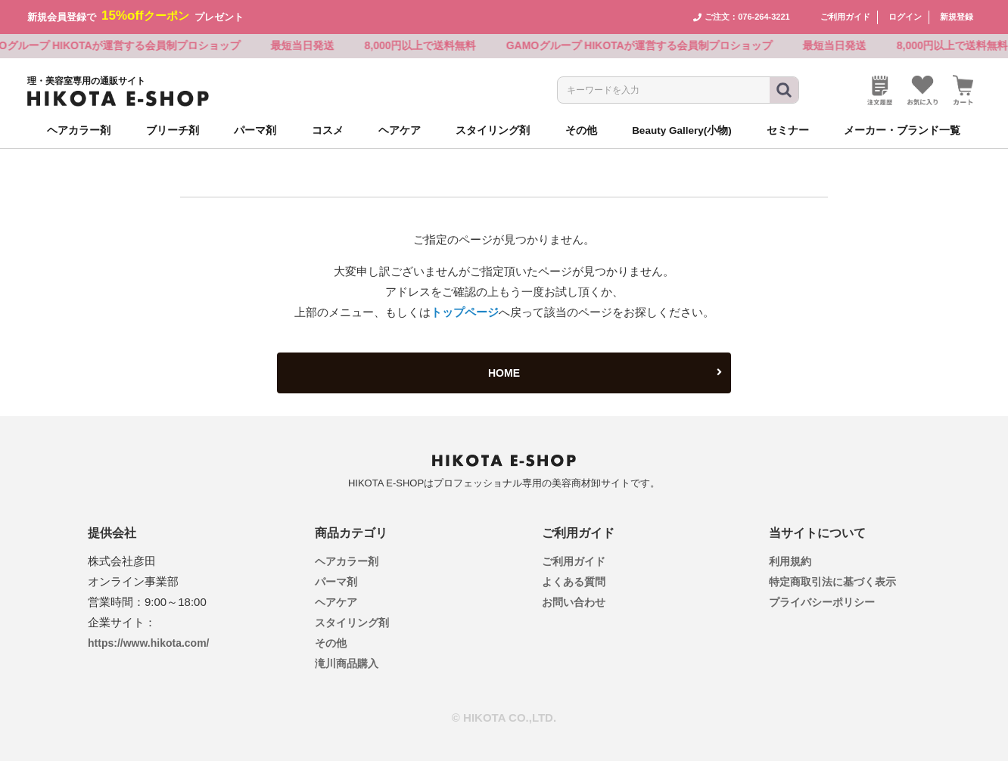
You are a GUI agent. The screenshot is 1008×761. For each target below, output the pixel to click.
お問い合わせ (573, 602)
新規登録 (956, 16)
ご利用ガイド (845, 16)
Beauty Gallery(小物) (682, 130)
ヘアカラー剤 (346, 561)
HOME (605, 373)
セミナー (788, 130)
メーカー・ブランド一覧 (902, 130)
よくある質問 (573, 582)
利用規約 (790, 561)
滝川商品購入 (346, 663)
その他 (331, 643)
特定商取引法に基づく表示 (832, 582)
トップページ (465, 312)
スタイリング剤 (352, 623)
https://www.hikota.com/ (149, 643)
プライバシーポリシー (822, 602)
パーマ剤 (336, 582)
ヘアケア (336, 602)
